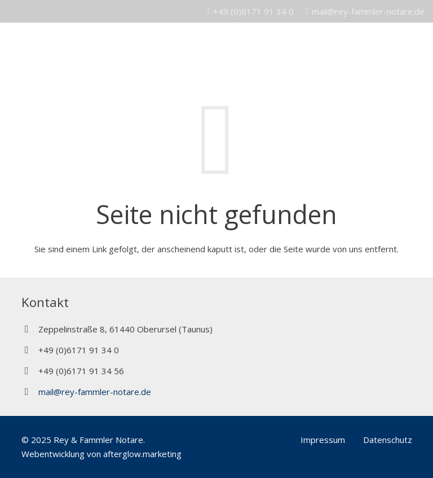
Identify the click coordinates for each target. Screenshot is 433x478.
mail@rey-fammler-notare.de (94, 391)
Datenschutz (387, 439)
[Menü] (419, 45)
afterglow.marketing (142, 453)
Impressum (323, 439)
